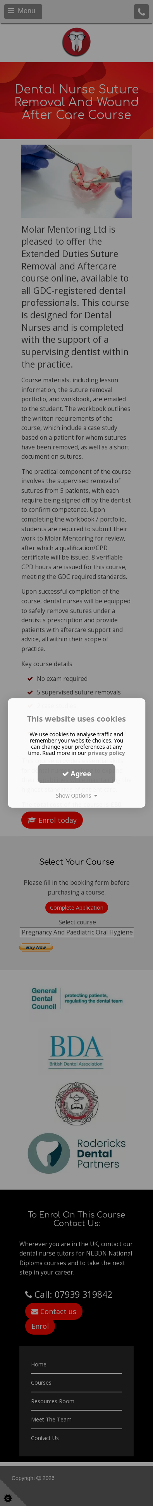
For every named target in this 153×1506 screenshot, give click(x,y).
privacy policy (106, 752)
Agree (76, 773)
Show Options (76, 795)
